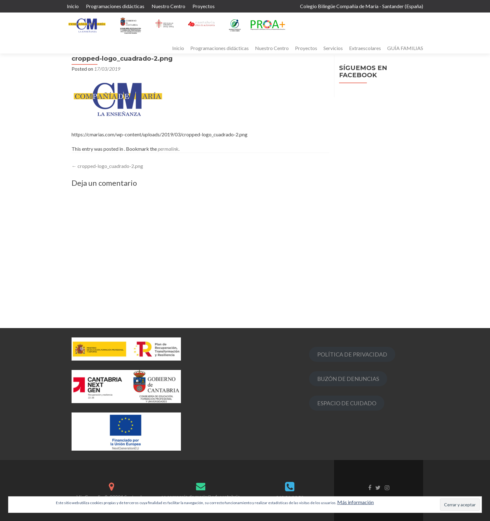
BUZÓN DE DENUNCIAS (348, 378)
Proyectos (203, 6)
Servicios (333, 48)
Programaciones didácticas (115, 6)
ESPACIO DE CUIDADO (346, 403)
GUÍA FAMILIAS (405, 48)
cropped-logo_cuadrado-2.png (107, 166)
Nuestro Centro (168, 6)
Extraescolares (365, 48)
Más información (355, 502)
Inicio (73, 6)
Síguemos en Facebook (363, 71)
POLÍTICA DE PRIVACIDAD (352, 354)
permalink (168, 149)
